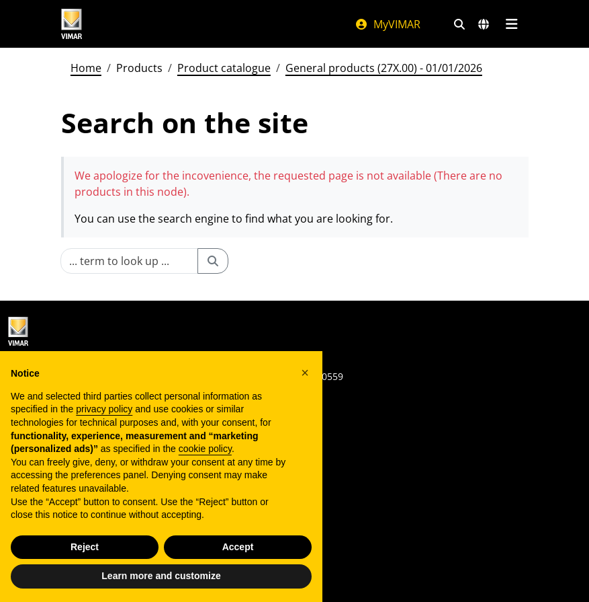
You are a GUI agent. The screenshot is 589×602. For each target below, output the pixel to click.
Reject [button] (85, 546)
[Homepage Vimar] (72, 23)
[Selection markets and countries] (483, 24)
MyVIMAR (387, 24)
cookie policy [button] (205, 448)
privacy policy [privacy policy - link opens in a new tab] (104, 409)
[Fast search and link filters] (459, 24)
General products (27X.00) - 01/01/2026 (383, 68)
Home (86, 68)
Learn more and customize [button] (160, 575)
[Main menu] (512, 24)
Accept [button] (238, 546)
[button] (305, 372)
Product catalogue (224, 68)
